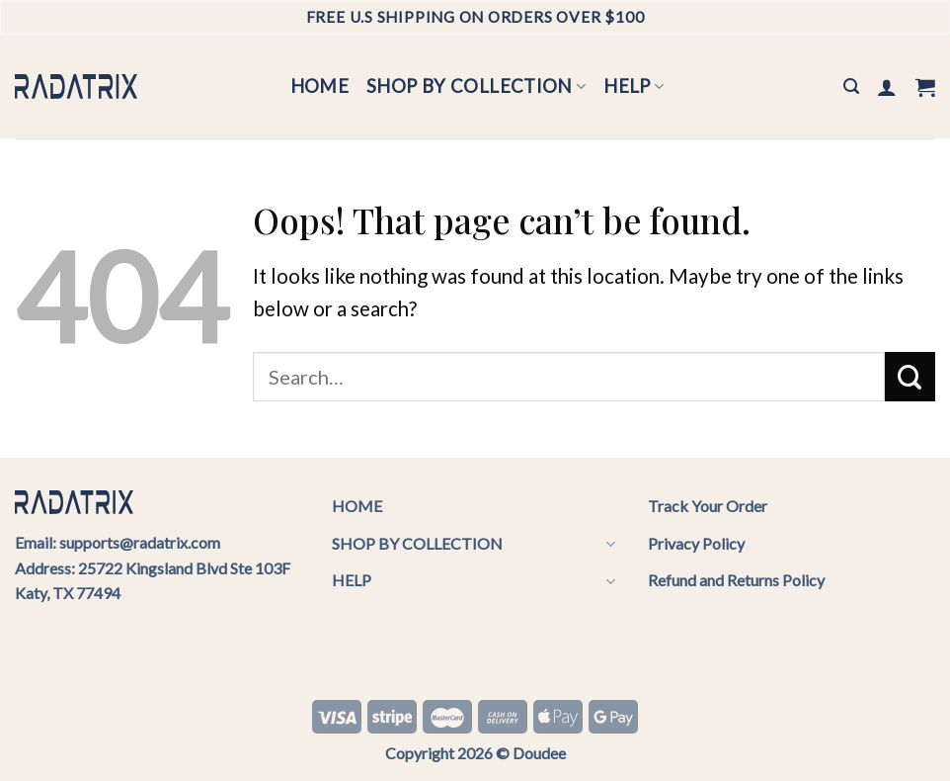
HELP (633, 86)
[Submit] (910, 376)
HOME (320, 86)
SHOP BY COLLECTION (476, 86)
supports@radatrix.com (139, 542)
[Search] (851, 86)
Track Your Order (707, 505)
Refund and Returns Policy (736, 579)
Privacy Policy (696, 543)
